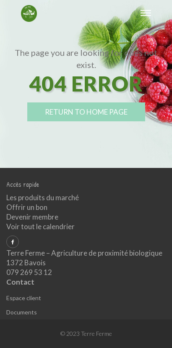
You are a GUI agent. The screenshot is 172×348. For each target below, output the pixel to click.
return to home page (86, 111)
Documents (21, 312)
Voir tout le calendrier (40, 226)
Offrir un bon (26, 207)
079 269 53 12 (29, 272)
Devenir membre (32, 216)
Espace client (23, 297)
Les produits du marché (42, 197)
